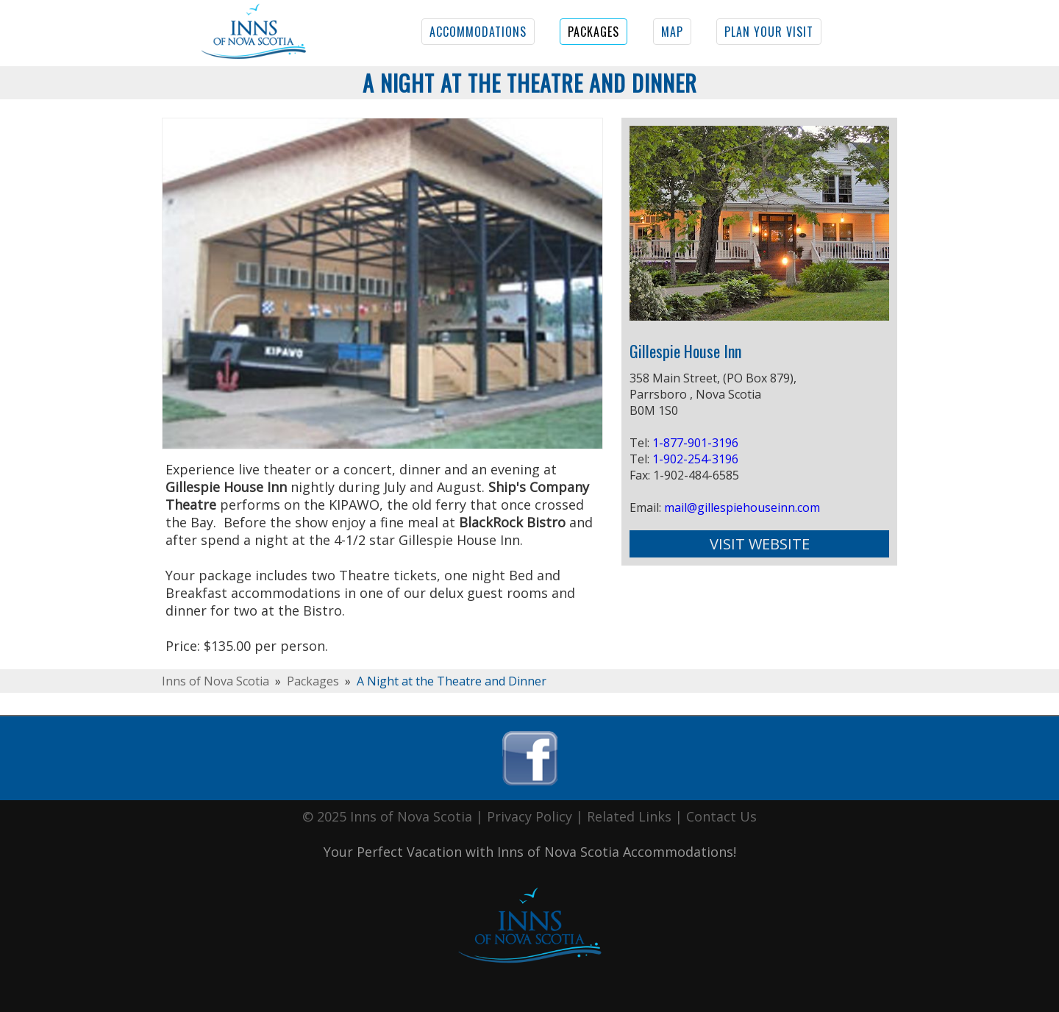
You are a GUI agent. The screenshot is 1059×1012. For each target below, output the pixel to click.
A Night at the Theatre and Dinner (451, 681)
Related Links (629, 816)
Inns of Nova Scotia (215, 681)
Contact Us (721, 816)
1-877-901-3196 (695, 443)
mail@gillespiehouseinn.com (742, 507)
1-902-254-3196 (695, 459)
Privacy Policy (529, 816)
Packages (313, 681)
